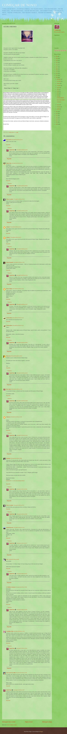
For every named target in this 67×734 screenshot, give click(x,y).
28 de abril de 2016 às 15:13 (18, 317)
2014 (57, 113)
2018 (57, 73)
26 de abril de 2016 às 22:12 (17, 139)
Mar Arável (8, 139)
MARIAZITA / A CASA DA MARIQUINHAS (15, 480)
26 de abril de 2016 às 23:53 (17, 163)
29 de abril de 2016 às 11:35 (16, 389)
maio (58, 93)
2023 (57, 62)
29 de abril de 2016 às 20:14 (21, 373)
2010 (57, 122)
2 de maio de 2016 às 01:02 (21, 489)
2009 (57, 124)
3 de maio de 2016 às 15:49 (21, 587)
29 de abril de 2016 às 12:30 (16, 416)
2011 (57, 120)
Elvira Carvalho (9, 199)
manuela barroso (9, 527)
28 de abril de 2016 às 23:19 (21, 275)
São (7, 559)
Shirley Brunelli (9, 262)
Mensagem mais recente (8, 722)
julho (58, 89)
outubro (58, 83)
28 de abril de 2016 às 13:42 (18, 288)
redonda (8, 226)
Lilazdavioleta (9, 317)
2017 (57, 75)
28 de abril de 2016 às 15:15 (18, 325)
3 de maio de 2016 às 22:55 (21, 609)
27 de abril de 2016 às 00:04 (21, 185)
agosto (58, 87)
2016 (57, 77)
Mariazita (8, 458)
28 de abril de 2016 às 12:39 (18, 262)
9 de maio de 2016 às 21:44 (21, 672)
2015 (57, 111)
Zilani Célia (8, 163)
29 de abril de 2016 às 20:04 (21, 342)
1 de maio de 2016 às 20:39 (13, 559)
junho (58, 91)
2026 (57, 56)
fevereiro (59, 106)
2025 (57, 58)
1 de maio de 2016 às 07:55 (18, 505)
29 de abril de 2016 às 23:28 (21, 400)
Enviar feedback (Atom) (11, 724)
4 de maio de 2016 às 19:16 (21, 648)
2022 (57, 64)
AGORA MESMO (60, 97)
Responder (8, 144)
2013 (57, 115)
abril (58, 96)
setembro (59, 85)
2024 (57, 60)
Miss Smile (8, 389)
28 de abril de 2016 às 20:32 (16, 356)
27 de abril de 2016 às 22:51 (21, 248)
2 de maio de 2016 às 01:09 (21, 514)
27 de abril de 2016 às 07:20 (18, 199)
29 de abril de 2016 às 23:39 (21, 435)
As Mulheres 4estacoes (11, 587)
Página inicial (29, 722)
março (58, 104)
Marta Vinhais (9, 288)
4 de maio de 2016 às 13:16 (19, 631)
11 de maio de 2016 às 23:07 (18, 690)
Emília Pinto (12, 149)
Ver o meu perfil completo (59, 32)
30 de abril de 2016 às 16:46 (16, 458)
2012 (57, 117)
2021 (57, 66)
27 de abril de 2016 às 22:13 (15, 226)
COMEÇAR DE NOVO (19, 5)
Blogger (41, 731)
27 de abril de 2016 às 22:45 (21, 210)
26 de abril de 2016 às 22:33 (21, 149)
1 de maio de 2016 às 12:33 (19, 527)
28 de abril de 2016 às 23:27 (21, 304)
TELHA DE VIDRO (61, 99)
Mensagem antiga (47, 722)
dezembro (59, 79)
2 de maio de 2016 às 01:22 (21, 573)
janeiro (58, 108)
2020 (57, 69)
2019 (57, 71)
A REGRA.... (59, 102)
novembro (59, 81)
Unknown (8, 416)
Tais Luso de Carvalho (11, 672)
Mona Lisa (8, 356)
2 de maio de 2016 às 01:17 (21, 543)
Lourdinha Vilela (9, 631)
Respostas (10, 147)
